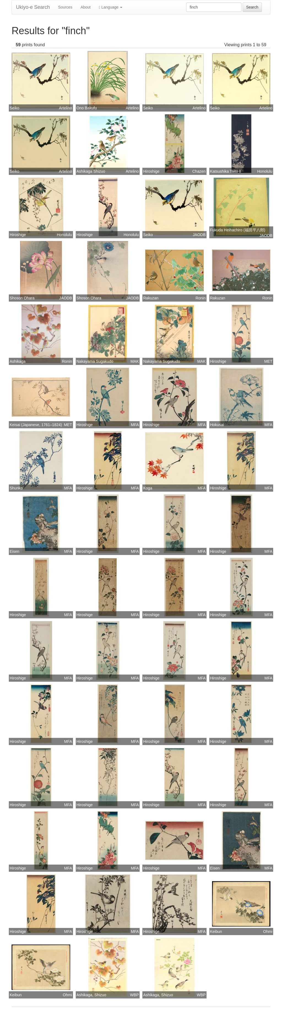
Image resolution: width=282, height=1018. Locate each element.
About (85, 7)
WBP (134, 995)
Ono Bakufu (87, 108)
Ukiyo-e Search (33, 7)
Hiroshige (151, 171)
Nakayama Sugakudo (95, 361)
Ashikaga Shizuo (91, 171)
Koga (147, 488)
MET (268, 361)
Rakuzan (150, 298)
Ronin (201, 298)
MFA (135, 425)
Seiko (14, 108)
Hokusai (217, 425)
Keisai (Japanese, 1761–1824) (36, 425)
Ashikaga (18, 361)
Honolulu (264, 171)
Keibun (216, 931)
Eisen (14, 551)
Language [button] (110, 7)
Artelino (65, 108)
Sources (65, 7)
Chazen (198, 171)
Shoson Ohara (22, 298)
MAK (135, 361)
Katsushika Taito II (225, 171)
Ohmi (267, 931)
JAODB (199, 234)
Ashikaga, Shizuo (91, 995)
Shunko (16, 488)
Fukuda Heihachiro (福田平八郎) (237, 230)
